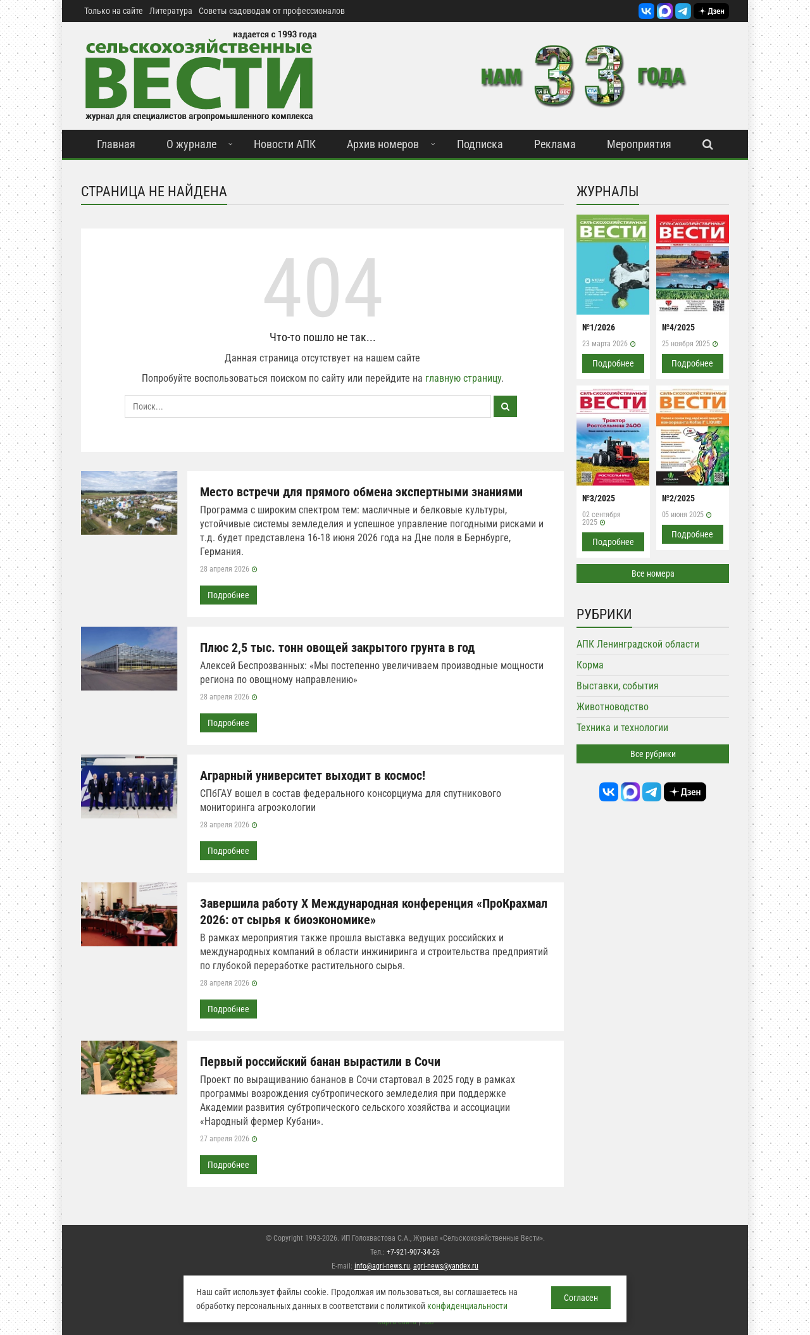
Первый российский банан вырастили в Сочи (320, 1061)
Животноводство (612, 707)
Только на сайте (113, 11)
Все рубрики (653, 754)
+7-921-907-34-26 (413, 1252)
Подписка (480, 144)
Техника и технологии (622, 728)
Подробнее (228, 595)
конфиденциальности (467, 1306)
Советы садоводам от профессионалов (272, 11)
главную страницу (463, 378)
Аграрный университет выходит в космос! (312, 775)
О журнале (191, 144)
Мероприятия (639, 144)
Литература (170, 11)
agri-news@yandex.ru (445, 1266)
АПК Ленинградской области (637, 644)
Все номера (653, 573)
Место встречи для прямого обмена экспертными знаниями (361, 491)
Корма (590, 665)
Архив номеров (383, 144)
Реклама (555, 144)
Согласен (581, 1298)
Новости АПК (285, 144)
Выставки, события (617, 686)
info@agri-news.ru (382, 1266)
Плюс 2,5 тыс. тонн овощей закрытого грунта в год (337, 647)
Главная (116, 144)
